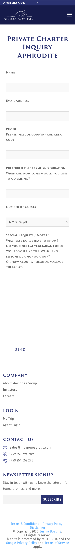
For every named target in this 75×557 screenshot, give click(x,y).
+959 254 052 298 (18, 460)
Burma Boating (50, 531)
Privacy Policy (52, 524)
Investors (10, 390)
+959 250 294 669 (18, 454)
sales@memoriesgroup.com (27, 447)
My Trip (8, 419)
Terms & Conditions (24, 524)
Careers (9, 396)
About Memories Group (20, 383)
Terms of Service (56, 543)
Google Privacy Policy (21, 543)
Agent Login (11, 425)
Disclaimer (37, 528)
